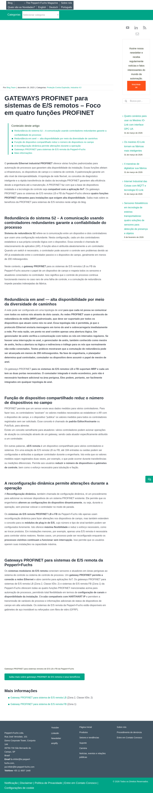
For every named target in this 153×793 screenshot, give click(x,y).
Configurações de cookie (19, 787)
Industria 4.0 (76, 87)
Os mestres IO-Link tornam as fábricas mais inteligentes (134, 146)
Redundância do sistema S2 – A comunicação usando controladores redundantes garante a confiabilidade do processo (60, 132)
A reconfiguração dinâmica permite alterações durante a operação (47, 145)
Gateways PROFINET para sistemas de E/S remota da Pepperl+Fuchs (49, 149)
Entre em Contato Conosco (129, 737)
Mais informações (23, 153)
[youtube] (127, 27)
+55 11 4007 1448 (21, 770)
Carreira (83, 748)
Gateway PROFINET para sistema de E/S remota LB (38, 697)
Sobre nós (121, 727)
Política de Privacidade (48, 782)
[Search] (126, 101)
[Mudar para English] (41, 7)
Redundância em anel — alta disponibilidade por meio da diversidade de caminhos (56, 138)
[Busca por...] (136, 101)
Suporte (83, 743)
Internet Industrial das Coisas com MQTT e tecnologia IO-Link (135, 185)
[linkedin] (135, 27)
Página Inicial (85, 727)
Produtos (83, 732)
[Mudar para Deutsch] (53, 7)
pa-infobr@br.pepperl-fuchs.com (19, 767)
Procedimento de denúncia (129, 732)
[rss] (143, 27)
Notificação (11, 782)
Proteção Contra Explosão (58, 87)
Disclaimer (26, 782)
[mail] (136, 34)
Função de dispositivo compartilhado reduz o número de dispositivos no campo (54, 142)
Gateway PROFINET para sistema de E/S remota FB (38, 704)
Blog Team (11, 87)
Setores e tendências (89, 737)
